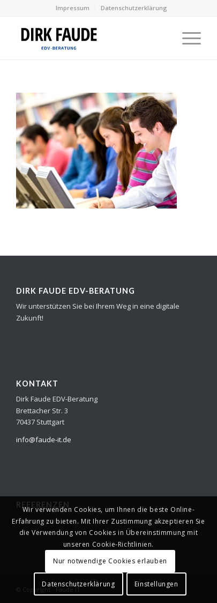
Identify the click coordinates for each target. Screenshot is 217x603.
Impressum (72, 8)
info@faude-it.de (43, 439)
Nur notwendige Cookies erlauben (110, 560)
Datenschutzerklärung (134, 8)
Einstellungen (156, 584)
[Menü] (186, 38)
